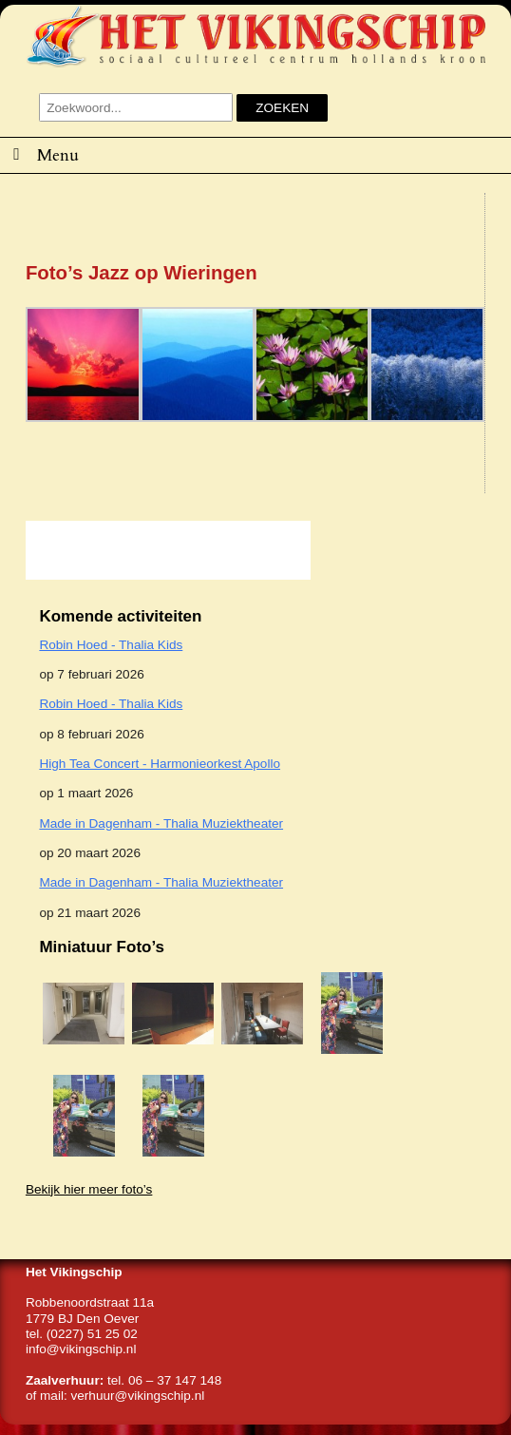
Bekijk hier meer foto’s (89, 1189)
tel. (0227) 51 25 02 (82, 1334)
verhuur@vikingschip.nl (137, 1395)
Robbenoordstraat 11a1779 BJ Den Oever (90, 1310)
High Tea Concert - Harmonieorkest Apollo (159, 763)
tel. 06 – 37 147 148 (164, 1380)
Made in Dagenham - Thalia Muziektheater (161, 823)
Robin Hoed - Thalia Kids (110, 645)
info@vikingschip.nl (81, 1349)
